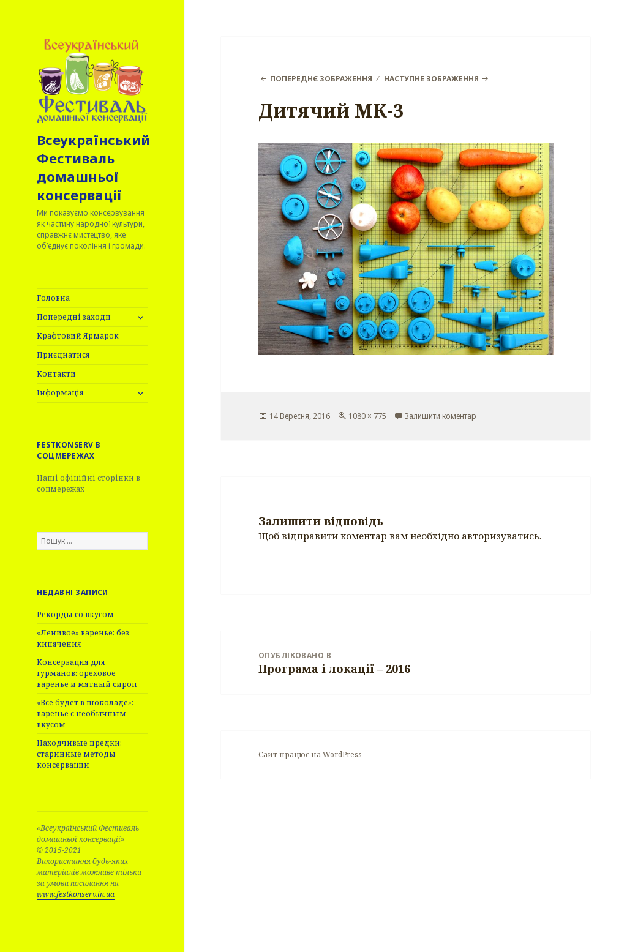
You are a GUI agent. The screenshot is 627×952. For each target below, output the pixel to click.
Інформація (60, 393)
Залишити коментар (440, 416)
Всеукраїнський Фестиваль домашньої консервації (93, 167)
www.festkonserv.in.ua (76, 894)
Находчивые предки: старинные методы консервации (79, 754)
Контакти (56, 374)
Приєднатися (63, 355)
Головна (53, 298)
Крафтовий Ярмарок (78, 336)
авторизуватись (500, 536)
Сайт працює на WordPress (310, 754)
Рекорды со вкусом (75, 614)
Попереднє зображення (321, 78)
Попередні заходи (74, 317)
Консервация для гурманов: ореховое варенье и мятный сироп (87, 673)
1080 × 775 (367, 416)
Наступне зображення (431, 78)
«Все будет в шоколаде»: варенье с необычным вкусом (85, 713)
